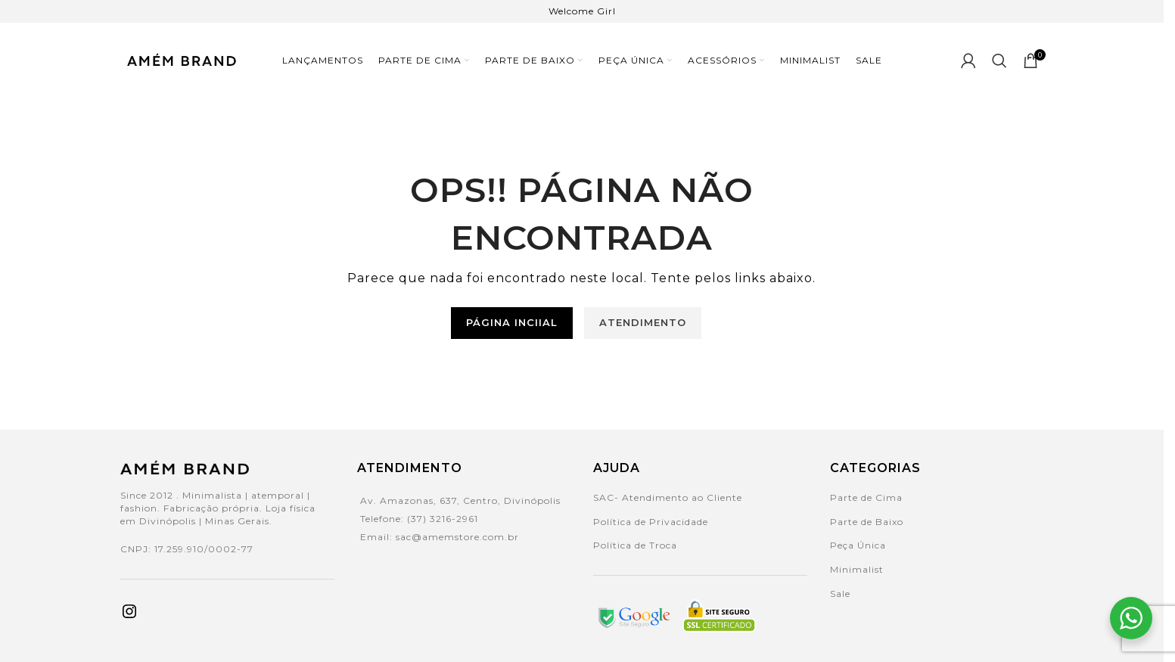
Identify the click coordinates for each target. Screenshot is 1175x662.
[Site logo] (180, 59)
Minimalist (857, 569)
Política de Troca (635, 545)
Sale (840, 593)
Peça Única (858, 545)
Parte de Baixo (866, 521)
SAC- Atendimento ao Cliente (667, 497)
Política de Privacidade (650, 521)
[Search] (999, 60)
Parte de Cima (866, 497)
